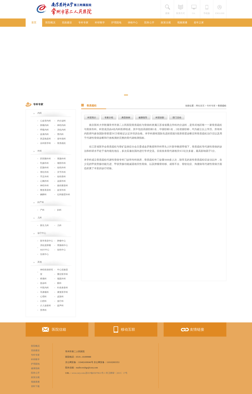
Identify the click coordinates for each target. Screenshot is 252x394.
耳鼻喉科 (44, 292)
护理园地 (116, 22)
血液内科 (44, 134)
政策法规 (166, 22)
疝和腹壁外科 (63, 194)
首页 (33, 22)
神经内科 (61, 125)
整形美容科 (45, 190)
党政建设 (67, 22)
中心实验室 (62, 269)
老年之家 (199, 22)
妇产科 (40, 202)
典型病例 (126, 117)
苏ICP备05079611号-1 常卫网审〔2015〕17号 (106, 373)
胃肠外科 (61, 158)
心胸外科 (44, 181)
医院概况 (50, 22)
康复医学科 (62, 292)
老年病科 (61, 138)
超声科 (60, 305)
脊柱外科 (44, 172)
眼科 (59, 283)
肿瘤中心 (61, 241)
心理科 (43, 296)
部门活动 (177, 117)
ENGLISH (219, 13)
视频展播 (182, 22)
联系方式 (180, 13)
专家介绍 (108, 117)
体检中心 (133, 22)
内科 (39, 113)
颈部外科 (61, 163)
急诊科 (43, 283)
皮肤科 (60, 296)
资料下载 (35, 386)
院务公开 (149, 22)
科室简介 (91, 117)
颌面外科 (61, 278)
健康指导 (143, 117)
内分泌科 (61, 120)
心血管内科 (45, 120)
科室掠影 (160, 117)
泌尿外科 (61, 181)
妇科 (59, 210)
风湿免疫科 (45, 138)
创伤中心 (61, 249)
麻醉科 (43, 194)
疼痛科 (43, 278)
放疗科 (60, 301)
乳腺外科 (44, 163)
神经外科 (44, 185)
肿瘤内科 (44, 125)
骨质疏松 (61, 143)
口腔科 (43, 301)
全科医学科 (45, 143)
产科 (42, 210)
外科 (39, 151)
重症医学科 (62, 274)
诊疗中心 (41, 233)
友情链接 (192, 330)
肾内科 (60, 134)
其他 (39, 262)
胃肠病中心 (62, 245)
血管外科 (61, 190)
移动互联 (123, 329)
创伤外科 (61, 167)
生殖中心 (44, 254)
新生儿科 (44, 225)
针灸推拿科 (62, 287)
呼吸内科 (44, 129)
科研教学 (100, 22)
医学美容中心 (46, 241)
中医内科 (44, 287)
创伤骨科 (61, 176)
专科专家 (83, 22)
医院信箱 (54, 330)
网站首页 (200, 105)
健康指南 (35, 368)
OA (193, 13)
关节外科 (61, 172)
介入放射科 (45, 305)
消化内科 (61, 129)
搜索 (167, 13)
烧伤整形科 (62, 185)
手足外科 (44, 176)
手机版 (206, 13)
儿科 (39, 217)
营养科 (43, 310)
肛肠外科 (44, 167)
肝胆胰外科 (45, 158)
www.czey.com (78, 373)
